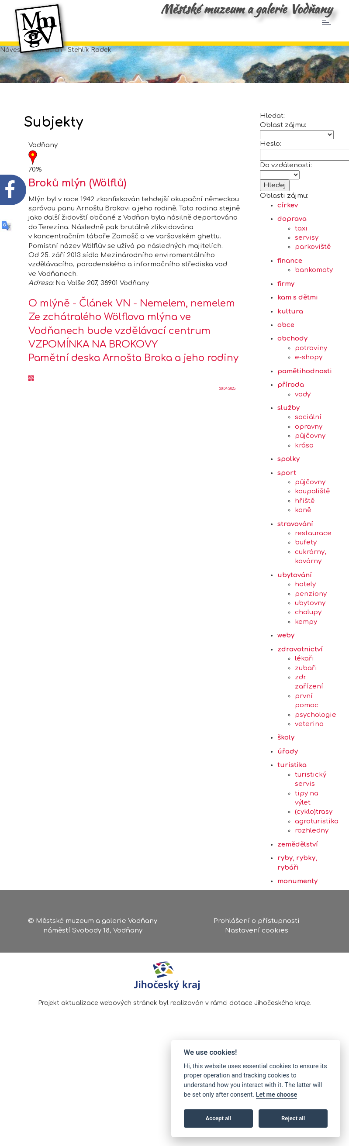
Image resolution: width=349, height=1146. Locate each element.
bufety (306, 574)
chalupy (308, 644)
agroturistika (317, 853)
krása (304, 477)
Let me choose (276, 1094)
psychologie (315, 746)
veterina (309, 756)
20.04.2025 (227, 421)
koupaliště (312, 523)
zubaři (306, 699)
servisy (306, 269)
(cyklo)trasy (313, 843)
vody (303, 426)
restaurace (313, 565)
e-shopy (308, 389)
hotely (305, 616)
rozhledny (311, 862)
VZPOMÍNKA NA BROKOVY (93, 376)
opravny (308, 458)
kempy (306, 653)
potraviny (311, 380)
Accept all (218, 1118)
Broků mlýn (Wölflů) (77, 215)
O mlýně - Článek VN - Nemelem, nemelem (131, 335)
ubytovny (310, 635)
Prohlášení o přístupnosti (257, 923)
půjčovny (310, 467)
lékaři (304, 690)
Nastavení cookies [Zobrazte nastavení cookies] (256, 932)
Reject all (293, 1118)
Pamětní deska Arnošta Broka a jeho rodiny (133, 390)
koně (303, 542)
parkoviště (313, 278)
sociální (308, 449)
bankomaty (314, 302)
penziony (311, 625)
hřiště (304, 533)
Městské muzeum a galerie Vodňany (246, 8)
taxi (301, 260)
